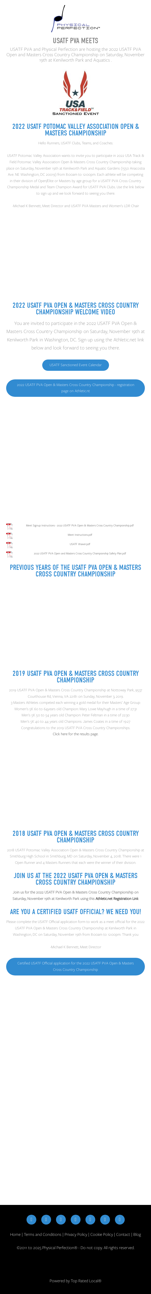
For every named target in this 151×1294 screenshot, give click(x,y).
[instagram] (46, 1220)
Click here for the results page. (75, 734)
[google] (105, 1220)
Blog (137, 1234)
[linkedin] (76, 1220)
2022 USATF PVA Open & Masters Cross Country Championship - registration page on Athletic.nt (75, 388)
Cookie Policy (101, 1234)
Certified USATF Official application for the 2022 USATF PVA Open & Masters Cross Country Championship (75, 966)
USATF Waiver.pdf (80, 544)
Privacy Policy (76, 1234)
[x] (61, 1220)
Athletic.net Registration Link (117, 898)
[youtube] (90, 1220)
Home (16, 1234)
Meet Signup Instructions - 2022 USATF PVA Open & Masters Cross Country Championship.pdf (80, 525)
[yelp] (120, 1220)
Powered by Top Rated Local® (75, 1281)
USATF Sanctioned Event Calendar (76, 365)
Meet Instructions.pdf (80, 535)
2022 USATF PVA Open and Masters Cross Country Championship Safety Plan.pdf (80, 553)
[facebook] (31, 1220)
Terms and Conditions (42, 1234)
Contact (123, 1234)
